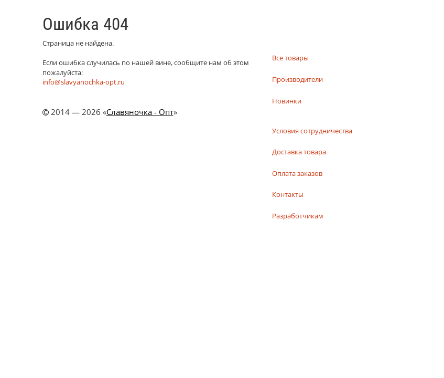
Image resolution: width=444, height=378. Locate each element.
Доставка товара (299, 151)
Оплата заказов (297, 173)
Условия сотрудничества (312, 130)
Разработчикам (297, 215)
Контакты (288, 194)
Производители (297, 79)
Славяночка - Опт (140, 112)
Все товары (290, 57)
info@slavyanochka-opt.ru (83, 82)
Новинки (286, 101)
